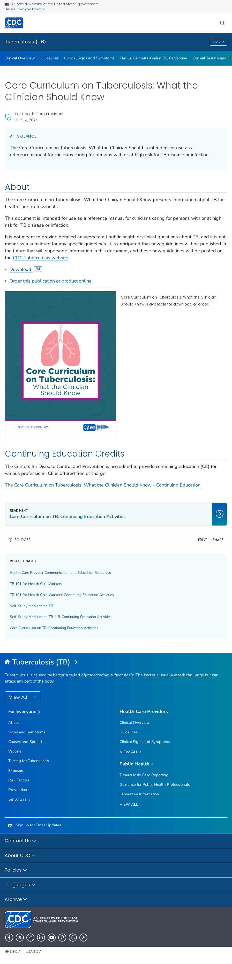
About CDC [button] (20, 855)
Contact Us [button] (20, 841)
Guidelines (50, 58)
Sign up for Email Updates (38, 825)
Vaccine (14, 751)
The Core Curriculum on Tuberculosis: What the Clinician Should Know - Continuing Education (102, 485)
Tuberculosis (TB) (25, 41)
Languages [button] (20, 885)
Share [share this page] (218, 539)
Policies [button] (16, 870)
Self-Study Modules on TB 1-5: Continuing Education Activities (60, 616)
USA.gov (33, 951)
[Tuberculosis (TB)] (116, 662)
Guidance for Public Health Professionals (154, 784)
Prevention (17, 789)
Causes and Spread (25, 741)
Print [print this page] (202, 539)
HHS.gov (12, 951)
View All (18, 697)
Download (26, 269)
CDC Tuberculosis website (40, 258)
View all (19, 800)
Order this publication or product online (51, 281)
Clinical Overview (20, 58)
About (13, 722)
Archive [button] (16, 899)
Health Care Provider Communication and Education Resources (60, 572)
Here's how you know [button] (25, 9)
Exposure (16, 770)
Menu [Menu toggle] (218, 42)
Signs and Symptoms (26, 732)
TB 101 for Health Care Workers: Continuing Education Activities (62, 594)
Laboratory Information (139, 794)
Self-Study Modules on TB (31, 606)
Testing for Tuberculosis (28, 760)
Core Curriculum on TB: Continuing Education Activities (54, 627)
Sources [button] (22, 539)
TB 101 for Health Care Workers (36, 583)
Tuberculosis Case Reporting (143, 775)
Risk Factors (18, 780)
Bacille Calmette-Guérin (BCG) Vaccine (153, 58)
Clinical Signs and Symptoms (89, 58)
